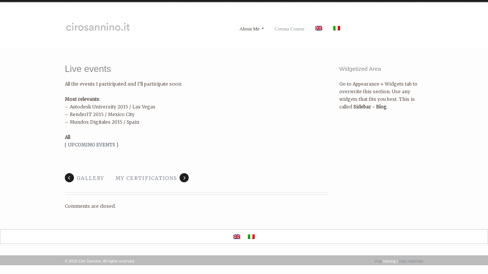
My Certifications (146, 178)
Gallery (90, 178)
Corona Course (289, 29)
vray (378, 261)
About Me (249, 29)
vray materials (411, 261)
